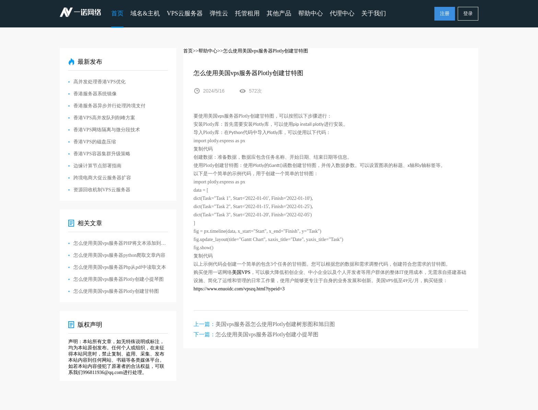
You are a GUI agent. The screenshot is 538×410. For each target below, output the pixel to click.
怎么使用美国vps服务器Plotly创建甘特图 (116, 291)
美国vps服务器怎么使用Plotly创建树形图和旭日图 (275, 324)
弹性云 (219, 13)
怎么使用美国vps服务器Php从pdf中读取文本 (119, 267)
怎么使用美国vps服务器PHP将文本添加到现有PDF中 (120, 243)
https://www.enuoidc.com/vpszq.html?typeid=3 (239, 288)
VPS (241, 272)
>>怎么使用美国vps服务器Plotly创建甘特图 (263, 50)
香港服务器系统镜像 (95, 93)
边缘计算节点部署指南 (97, 165)
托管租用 (247, 13)
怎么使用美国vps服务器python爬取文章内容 (119, 255)
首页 (117, 13)
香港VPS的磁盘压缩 (94, 141)
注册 (444, 13)
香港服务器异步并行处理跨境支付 (109, 105)
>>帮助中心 (205, 50)
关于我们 (373, 13)
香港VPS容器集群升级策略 (101, 153)
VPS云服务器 (185, 13)
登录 (468, 13)
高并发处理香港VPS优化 (99, 81)
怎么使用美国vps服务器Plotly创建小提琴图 (266, 334)
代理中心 (342, 13)
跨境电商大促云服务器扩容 (102, 177)
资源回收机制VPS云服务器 (101, 189)
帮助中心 (310, 13)
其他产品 (279, 13)
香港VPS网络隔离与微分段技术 (106, 129)
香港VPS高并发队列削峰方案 (104, 117)
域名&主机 (145, 13)
